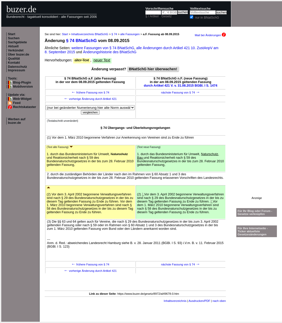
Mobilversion (23, 86)
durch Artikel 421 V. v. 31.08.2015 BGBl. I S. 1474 (180, 85)
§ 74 (114, 34)
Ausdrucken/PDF (199, 300)
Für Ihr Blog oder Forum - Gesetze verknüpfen (255, 212)
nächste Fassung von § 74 (180, 92)
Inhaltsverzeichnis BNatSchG (89, 34)
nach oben (219, 300)
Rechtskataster (24, 107)
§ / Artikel (152, 16)
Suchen (14, 38)
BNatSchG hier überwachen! (153, 69)
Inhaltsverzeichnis (175, 300)
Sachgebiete (17, 42)
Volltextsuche (200, 8)
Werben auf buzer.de (16, 121)
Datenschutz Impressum (17, 68)
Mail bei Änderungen (210, 35)
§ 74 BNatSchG (81, 40)
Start (11, 34)
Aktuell (13, 46)
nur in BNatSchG (207, 17)
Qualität (14, 58)
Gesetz (167, 16)
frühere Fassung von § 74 (90, 92)
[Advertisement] (256, 120)
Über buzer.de (18, 54)
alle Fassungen (130, 34)
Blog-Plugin (22, 82)
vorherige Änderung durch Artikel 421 (90, 98)
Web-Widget (22, 99)
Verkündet (15, 50)
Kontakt (14, 62)
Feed (16, 103)
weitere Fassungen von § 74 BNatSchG (102, 48)
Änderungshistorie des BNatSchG (109, 52)
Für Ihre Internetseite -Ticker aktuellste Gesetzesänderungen (253, 231)
